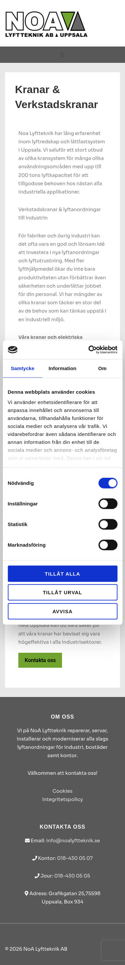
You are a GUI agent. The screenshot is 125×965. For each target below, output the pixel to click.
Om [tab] (102, 368)
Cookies (62, 791)
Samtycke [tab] (22, 368)
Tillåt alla (62, 573)
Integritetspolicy (62, 799)
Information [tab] (63, 368)
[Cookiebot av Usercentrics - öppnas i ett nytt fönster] (89, 349)
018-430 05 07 (75, 858)
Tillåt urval (62, 592)
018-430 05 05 (72, 876)
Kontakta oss (40, 660)
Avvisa (62, 611)
